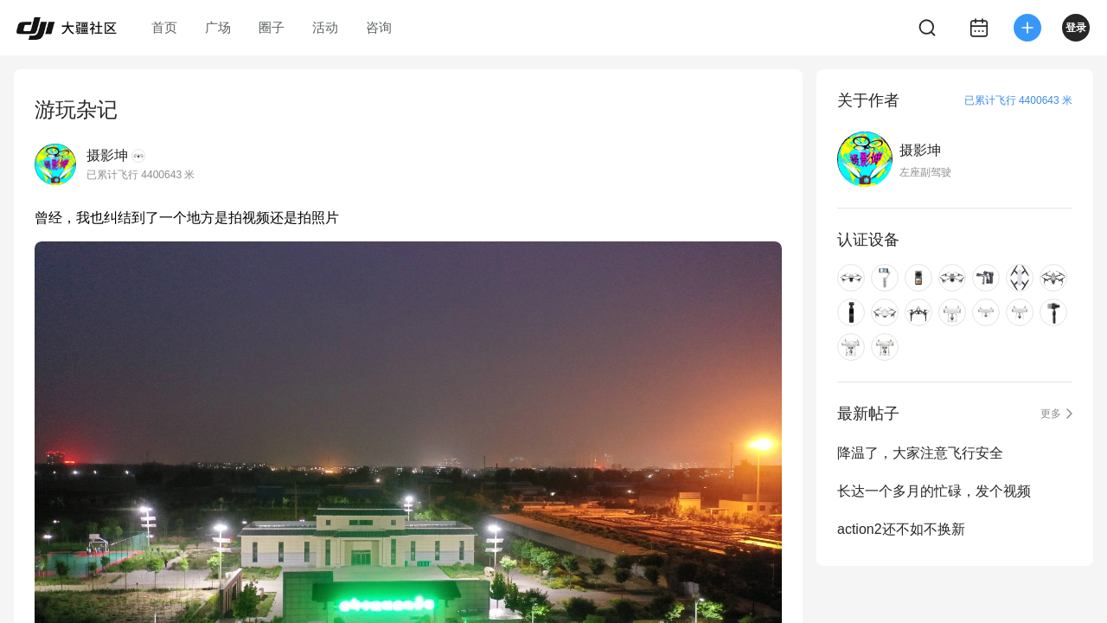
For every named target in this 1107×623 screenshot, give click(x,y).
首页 (164, 27)
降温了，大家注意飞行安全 (920, 453)
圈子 (272, 27)
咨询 (379, 27)
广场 (218, 27)
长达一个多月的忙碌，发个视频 (934, 491)
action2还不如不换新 (901, 529)
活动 (325, 27)
